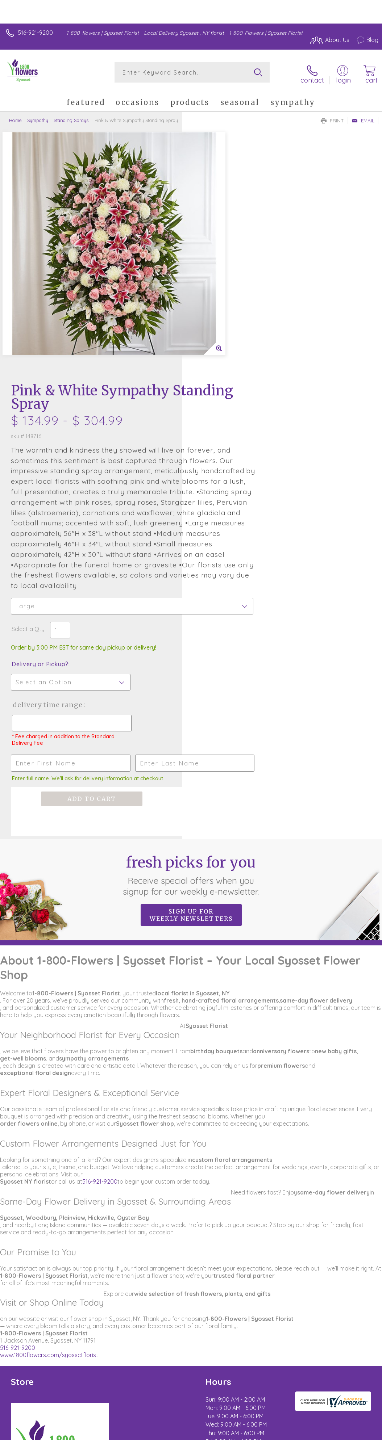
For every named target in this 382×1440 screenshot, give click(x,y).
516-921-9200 (35, 32)
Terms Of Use (272, 1348)
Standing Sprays (71, 118)
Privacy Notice (315, 1348)
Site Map (351, 1348)
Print (332, 118)
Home (15, 118)
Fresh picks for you (191, 662)
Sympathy (37, 118)
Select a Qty (210, 416)
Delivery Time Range (229, 492)
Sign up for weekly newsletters (191, 702)
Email (363, 118)
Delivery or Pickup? (222, 451)
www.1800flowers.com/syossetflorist (49, 1142)
